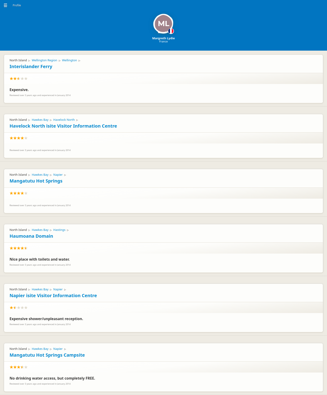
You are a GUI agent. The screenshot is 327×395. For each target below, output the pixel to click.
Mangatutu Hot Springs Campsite (47, 355)
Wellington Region (44, 60)
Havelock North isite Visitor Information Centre (63, 126)
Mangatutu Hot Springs (36, 181)
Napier (58, 175)
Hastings (59, 230)
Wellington (69, 60)
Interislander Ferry (31, 66)
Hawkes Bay (40, 120)
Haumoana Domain (31, 236)
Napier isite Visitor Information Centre (53, 295)
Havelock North (64, 120)
